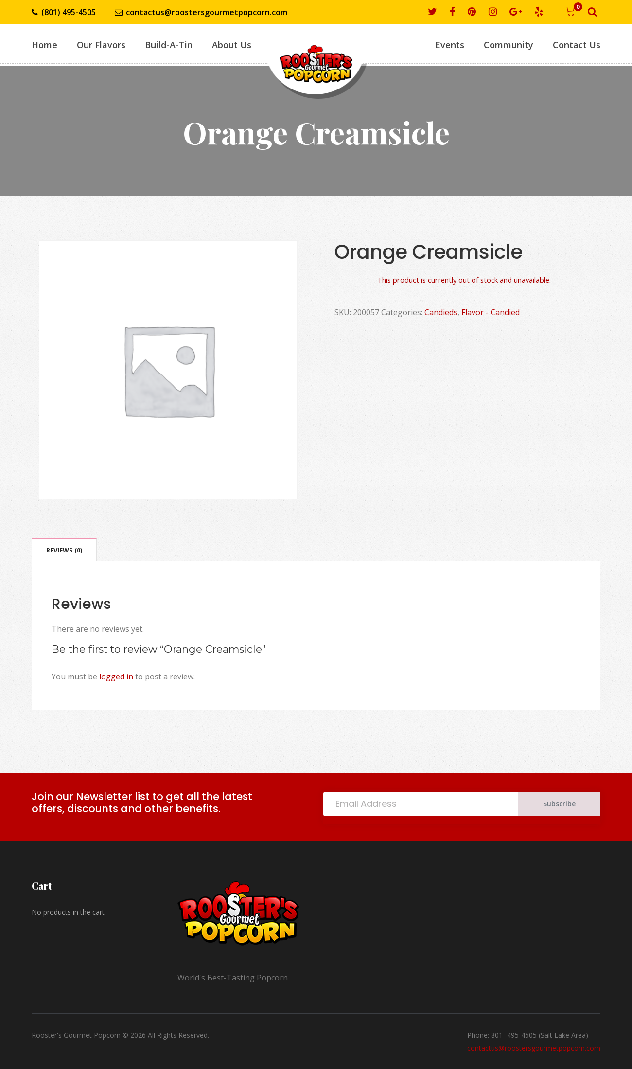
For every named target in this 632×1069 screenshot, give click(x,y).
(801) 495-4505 (64, 12)
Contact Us (576, 45)
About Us (231, 45)
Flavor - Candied (490, 312)
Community (508, 45)
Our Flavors (101, 45)
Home (44, 45)
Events (449, 45)
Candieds (440, 312)
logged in (116, 676)
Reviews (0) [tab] (64, 550)
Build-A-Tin (169, 45)
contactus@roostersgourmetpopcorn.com (201, 12)
